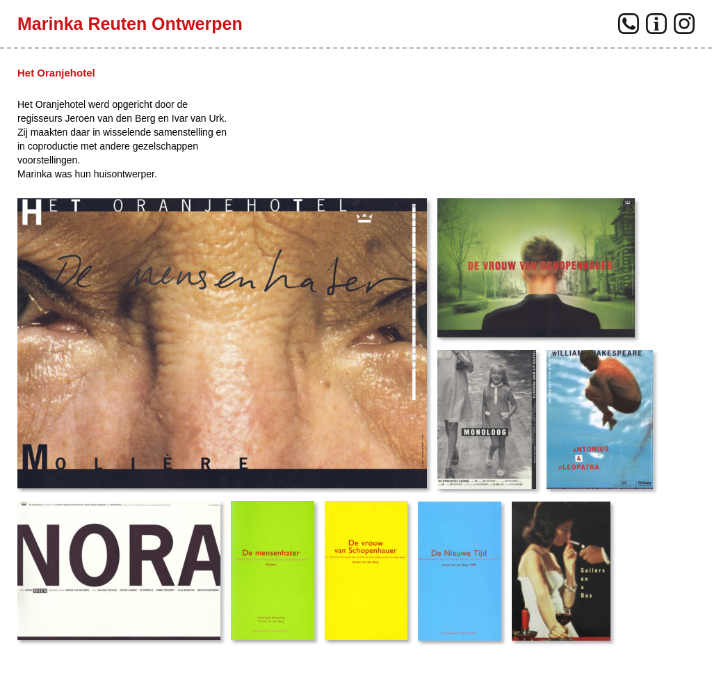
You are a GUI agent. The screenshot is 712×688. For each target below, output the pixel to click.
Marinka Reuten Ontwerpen (130, 23)
